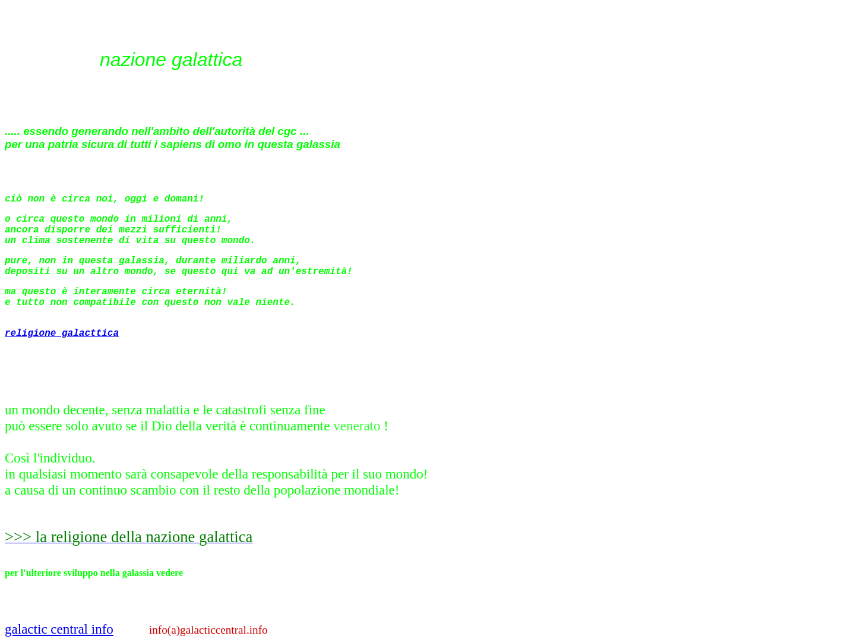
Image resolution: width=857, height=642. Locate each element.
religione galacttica (62, 333)
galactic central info (59, 629)
